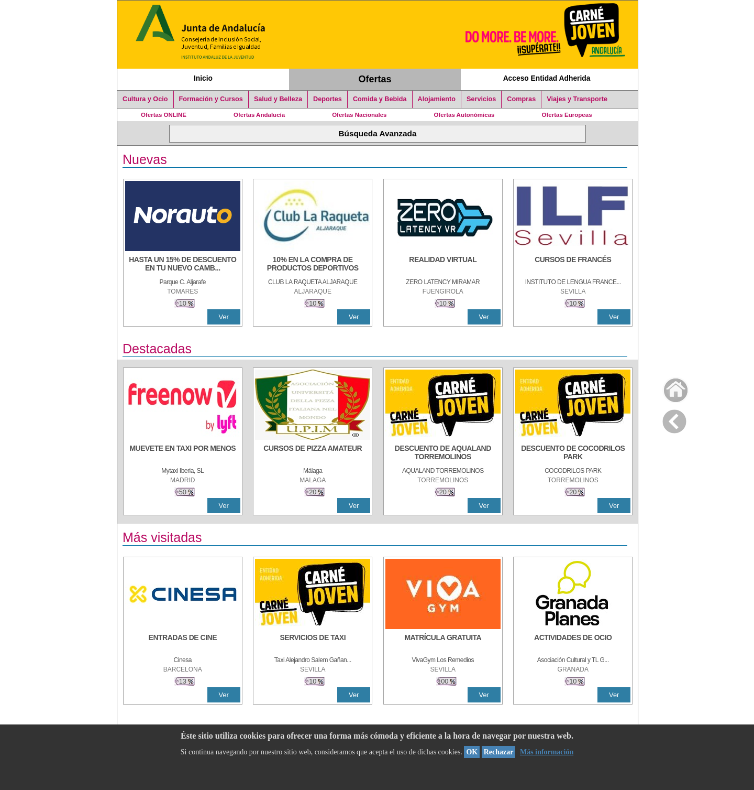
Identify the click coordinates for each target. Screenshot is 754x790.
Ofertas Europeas (567, 115)
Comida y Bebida (380, 99)
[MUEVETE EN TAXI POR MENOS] (182, 453)
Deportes (327, 99)
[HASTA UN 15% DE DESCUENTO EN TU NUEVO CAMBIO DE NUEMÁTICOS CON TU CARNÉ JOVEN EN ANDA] (182, 264)
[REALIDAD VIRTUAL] (443, 264)
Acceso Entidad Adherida (547, 78)
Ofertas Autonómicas (464, 115)
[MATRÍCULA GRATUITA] (443, 642)
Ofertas (375, 79)
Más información (546, 752)
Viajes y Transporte (577, 99)
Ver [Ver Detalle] (224, 317)
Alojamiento (437, 99)
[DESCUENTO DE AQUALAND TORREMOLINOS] (443, 453)
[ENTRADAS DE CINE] (182, 642)
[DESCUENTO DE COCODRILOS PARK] (572, 453)
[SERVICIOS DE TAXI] (312, 642)
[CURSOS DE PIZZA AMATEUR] (312, 453)
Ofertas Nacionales (359, 115)
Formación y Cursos (211, 99)
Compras (521, 99)
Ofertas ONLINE (163, 115)
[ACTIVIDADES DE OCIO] (572, 642)
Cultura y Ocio (145, 99)
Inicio (203, 78)
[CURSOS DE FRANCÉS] (572, 264)
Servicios (481, 99)
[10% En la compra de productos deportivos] (312, 264)
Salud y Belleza (278, 99)
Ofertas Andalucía (259, 115)
